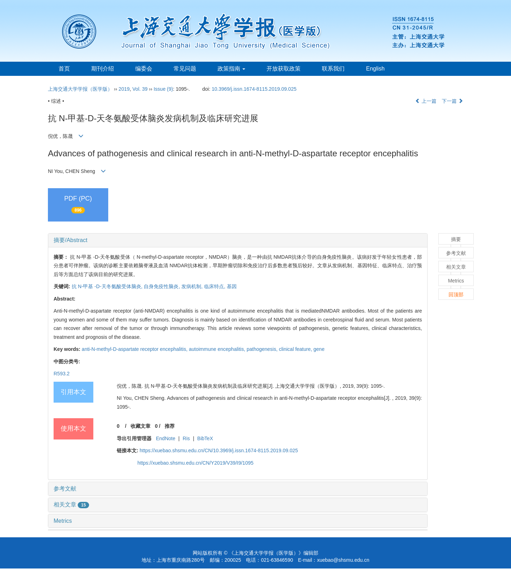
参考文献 (65, 489)
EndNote (165, 438)
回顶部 (456, 294)
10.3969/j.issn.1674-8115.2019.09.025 (254, 89)
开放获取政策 (284, 69)
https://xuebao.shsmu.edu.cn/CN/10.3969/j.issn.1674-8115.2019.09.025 (219, 450)
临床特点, (215, 286)
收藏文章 (140, 426)
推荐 (170, 426)
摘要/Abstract (70, 240)
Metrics (63, 521)
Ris (186, 438)
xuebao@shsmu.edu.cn (343, 560)
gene (318, 349)
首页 (64, 69)
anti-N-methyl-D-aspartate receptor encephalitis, (135, 349)
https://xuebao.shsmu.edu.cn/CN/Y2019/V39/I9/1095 (195, 463)
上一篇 (425, 101)
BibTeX (205, 438)
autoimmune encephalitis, (218, 349)
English (375, 69)
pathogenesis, (263, 349)
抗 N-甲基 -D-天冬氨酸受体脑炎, (108, 286)
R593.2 (62, 373)
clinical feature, (296, 349)
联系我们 (333, 69)
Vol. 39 (140, 89)
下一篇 (452, 101)
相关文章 (71, 505)
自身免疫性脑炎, (162, 286)
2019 (124, 89)
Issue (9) (163, 89)
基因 (232, 286)
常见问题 (185, 69)
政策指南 (231, 69)
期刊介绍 (102, 69)
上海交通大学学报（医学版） (80, 89)
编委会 (143, 69)
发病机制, (192, 286)
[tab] (237, 240)
